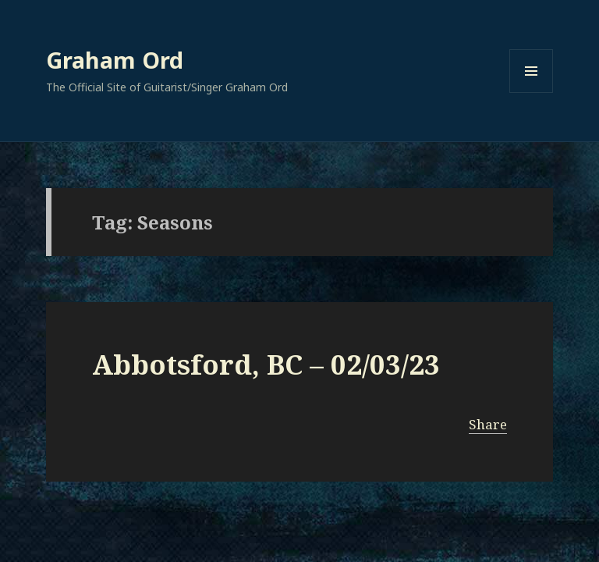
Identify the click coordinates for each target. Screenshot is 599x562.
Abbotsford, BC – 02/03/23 (266, 364)
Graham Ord (114, 59)
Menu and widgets (531, 92)
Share (488, 424)
